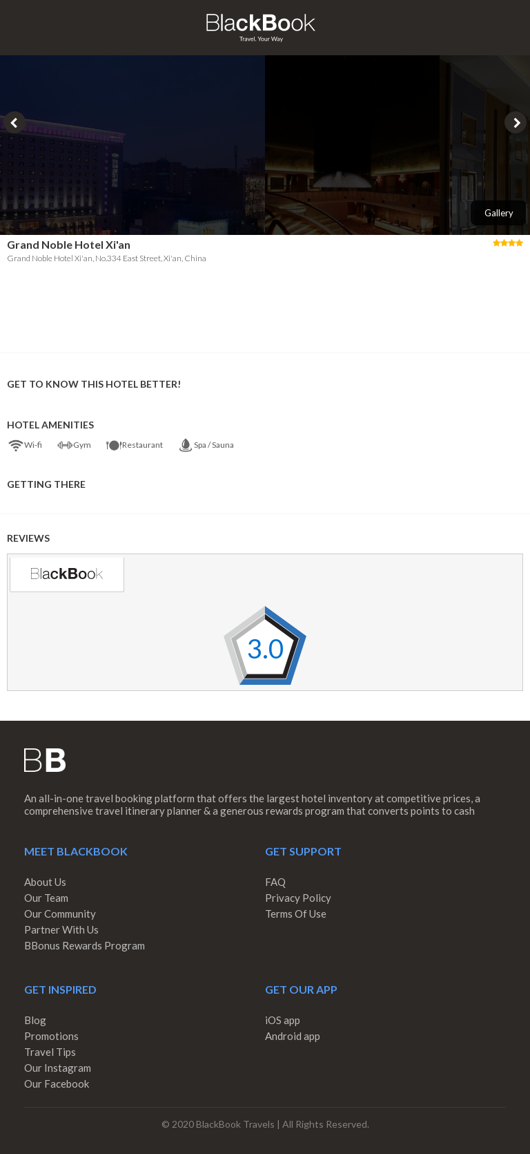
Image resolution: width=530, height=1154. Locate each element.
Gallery (498, 212)
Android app (292, 1036)
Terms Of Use (295, 913)
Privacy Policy (298, 897)
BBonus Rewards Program (84, 945)
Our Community (60, 913)
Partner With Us (61, 929)
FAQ (275, 882)
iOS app (282, 1020)
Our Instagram (57, 1067)
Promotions (51, 1036)
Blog (35, 1020)
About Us (45, 882)
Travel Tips (50, 1052)
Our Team (46, 897)
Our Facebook (56, 1083)
